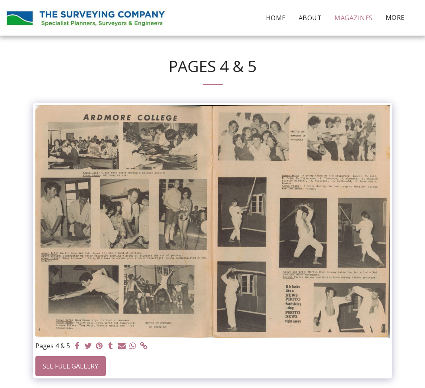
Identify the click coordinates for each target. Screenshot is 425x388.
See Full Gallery (70, 366)
